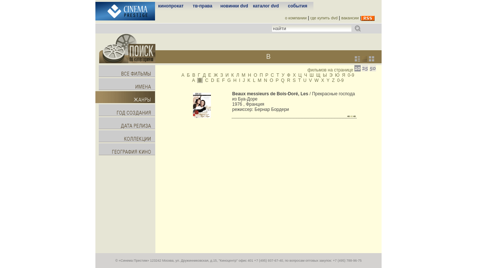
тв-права (202, 6)
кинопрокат (170, 6)
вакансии (350, 18)
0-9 (351, 75)
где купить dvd (324, 18)
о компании (296, 18)
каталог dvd (266, 6)
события (297, 6)
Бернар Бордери (272, 109)
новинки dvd (234, 6)
